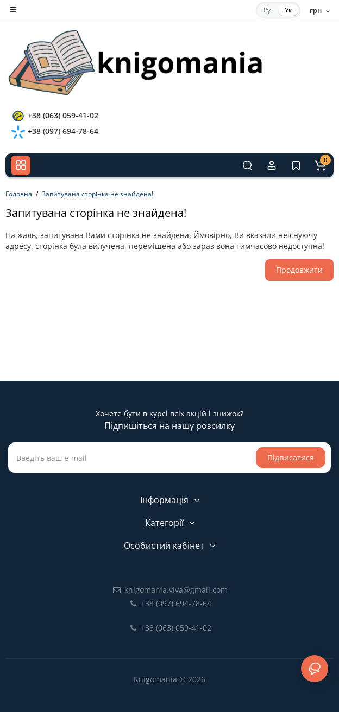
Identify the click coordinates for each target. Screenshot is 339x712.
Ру (267, 10)
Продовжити (299, 270)
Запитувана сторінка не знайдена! (97, 193)
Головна (18, 193)
